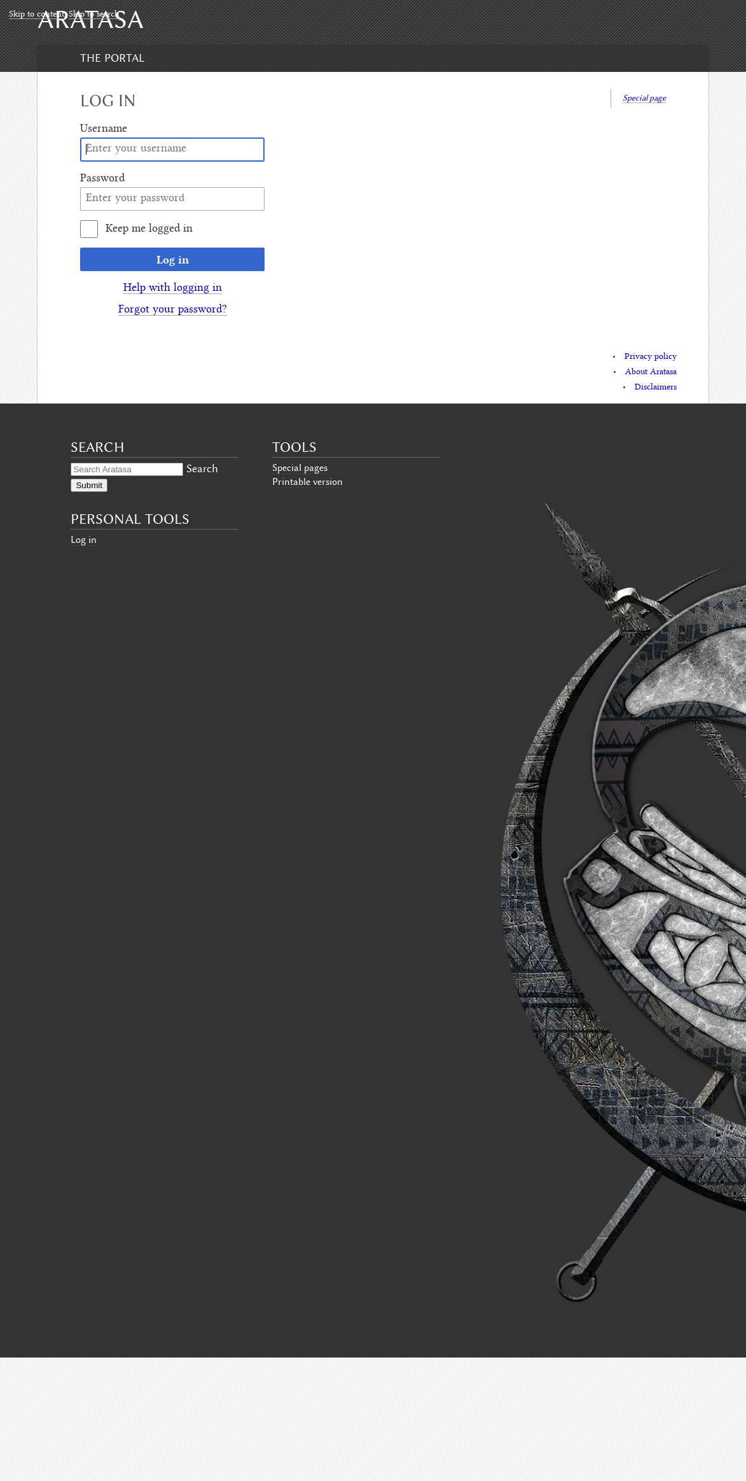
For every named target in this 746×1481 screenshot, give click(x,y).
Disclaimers (656, 387)
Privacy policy (651, 357)
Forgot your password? (172, 310)
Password (102, 179)
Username (103, 129)
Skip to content (36, 14)
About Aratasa (651, 372)
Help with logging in (172, 288)
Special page (644, 97)
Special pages (300, 468)
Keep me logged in (149, 229)
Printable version (307, 482)
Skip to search (94, 14)
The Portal (112, 58)
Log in (172, 259)
